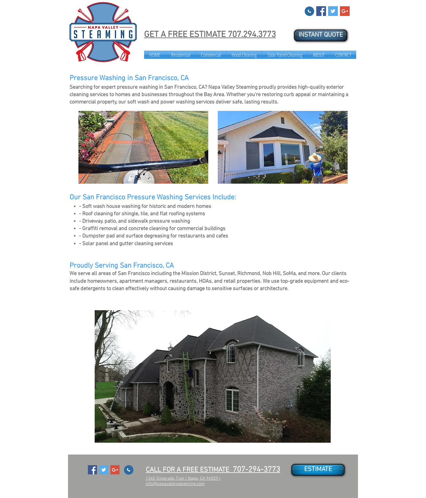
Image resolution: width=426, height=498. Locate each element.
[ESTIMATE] (318, 470)
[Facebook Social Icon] (321, 11)
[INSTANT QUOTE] (320, 35)
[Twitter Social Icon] (333, 11)
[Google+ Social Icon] (345, 11)
